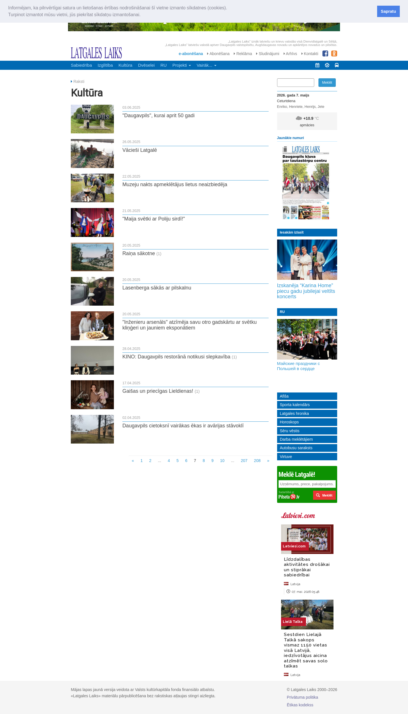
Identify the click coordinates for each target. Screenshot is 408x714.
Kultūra (125, 65)
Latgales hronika (294, 413)
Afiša (284, 396)
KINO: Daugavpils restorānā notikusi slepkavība (176, 357)
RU (163, 65)
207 (244, 460)
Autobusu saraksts (296, 448)
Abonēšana (218, 53)
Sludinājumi (267, 53)
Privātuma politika (302, 697)
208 (257, 460)
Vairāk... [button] (206, 65)
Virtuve (286, 456)
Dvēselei (146, 65)
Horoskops (289, 422)
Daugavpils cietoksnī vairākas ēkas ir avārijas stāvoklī (183, 426)
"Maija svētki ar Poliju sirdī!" (153, 219)
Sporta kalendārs (295, 404)
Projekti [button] (181, 65)
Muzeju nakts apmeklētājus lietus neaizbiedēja (174, 184)
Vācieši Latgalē (139, 150)
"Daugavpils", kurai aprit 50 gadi (158, 115)
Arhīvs (290, 53)
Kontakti (309, 53)
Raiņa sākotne (138, 253)
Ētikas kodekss (300, 705)
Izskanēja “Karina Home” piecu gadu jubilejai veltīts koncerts (306, 291)
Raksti (78, 81)
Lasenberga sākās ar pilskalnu (156, 288)
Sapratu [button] (388, 11)
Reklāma (243, 53)
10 (222, 460)
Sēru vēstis (289, 431)
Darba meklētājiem (296, 439)
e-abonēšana (191, 53)
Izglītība (105, 65)
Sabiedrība (81, 65)
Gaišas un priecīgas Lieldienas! (157, 391)
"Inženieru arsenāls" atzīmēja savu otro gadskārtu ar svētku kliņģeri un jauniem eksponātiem (189, 325)
